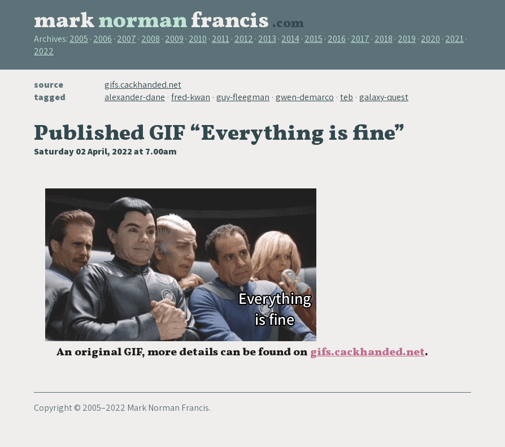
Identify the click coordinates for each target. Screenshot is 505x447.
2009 (174, 39)
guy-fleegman (242, 97)
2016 (337, 39)
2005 (78, 39)
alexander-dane (135, 97)
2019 (407, 39)
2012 (243, 39)
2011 (220, 39)
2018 (384, 39)
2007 (126, 39)
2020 (430, 39)
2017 (360, 39)
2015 (313, 39)
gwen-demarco (305, 97)
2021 (454, 39)
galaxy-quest (383, 97)
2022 (44, 51)
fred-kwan (190, 97)
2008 (150, 39)
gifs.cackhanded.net (143, 85)
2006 (102, 39)
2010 (198, 39)
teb (346, 97)
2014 (290, 39)
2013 (267, 39)
